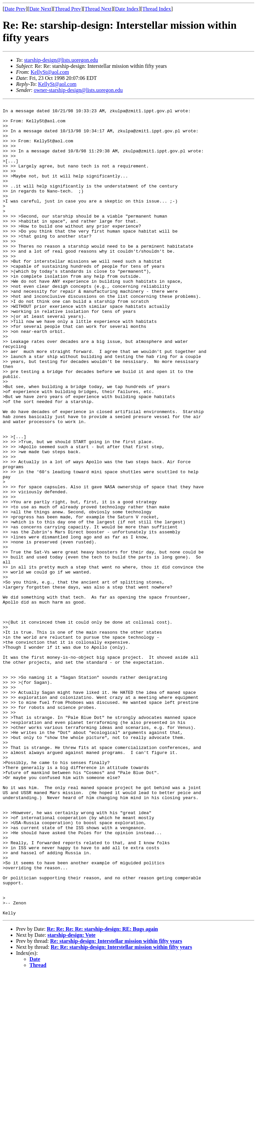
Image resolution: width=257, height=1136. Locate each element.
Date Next (40, 9)
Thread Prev (68, 9)
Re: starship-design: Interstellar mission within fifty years (116, 1103)
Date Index (127, 9)
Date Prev (15, 9)
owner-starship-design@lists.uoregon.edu (78, 90)
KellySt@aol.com (49, 72)
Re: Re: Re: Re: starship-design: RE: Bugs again (102, 1091)
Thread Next (98, 9)
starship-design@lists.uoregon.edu (61, 60)
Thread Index (156, 9)
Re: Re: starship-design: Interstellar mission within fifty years (121, 1109)
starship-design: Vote (72, 1097)
